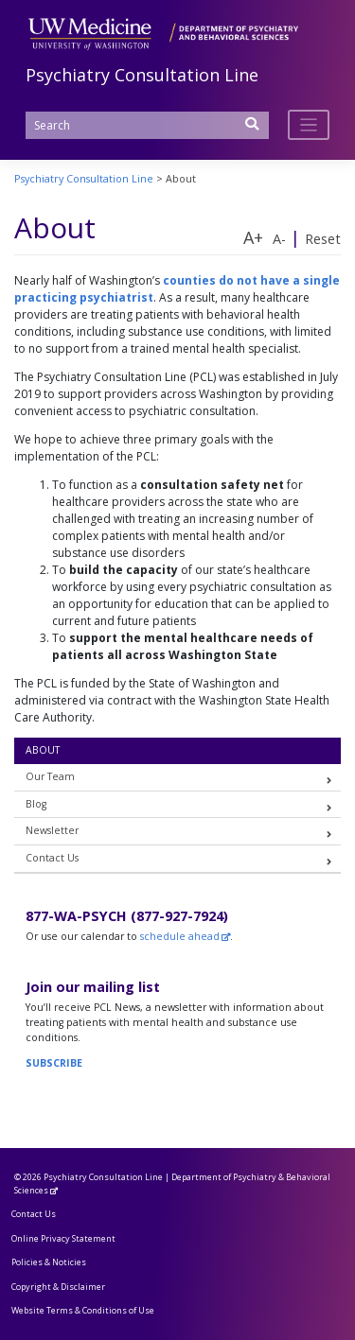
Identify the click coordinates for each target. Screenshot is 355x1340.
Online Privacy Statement (63, 1238)
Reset (323, 239)
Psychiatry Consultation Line (142, 74)
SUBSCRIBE (54, 1063)
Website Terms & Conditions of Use (82, 1310)
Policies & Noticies (48, 1262)
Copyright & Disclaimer (58, 1286)
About (43, 750)
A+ (253, 237)
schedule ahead (180, 936)
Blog (36, 803)
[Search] (147, 125)
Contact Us (52, 857)
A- (279, 239)
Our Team (50, 776)
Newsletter (52, 830)
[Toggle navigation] (309, 125)
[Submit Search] (252, 130)
